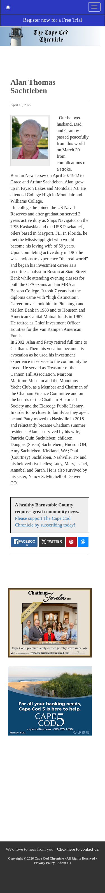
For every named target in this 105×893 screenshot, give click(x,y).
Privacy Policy (44, 863)
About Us (64, 863)
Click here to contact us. (78, 849)
